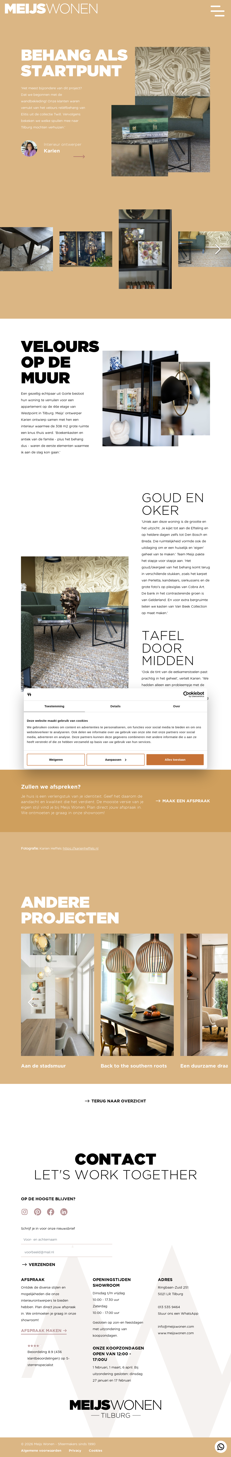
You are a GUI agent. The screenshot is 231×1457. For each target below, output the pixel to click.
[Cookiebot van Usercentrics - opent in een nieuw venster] (186, 694)
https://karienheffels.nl (80, 848)
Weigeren (56, 759)
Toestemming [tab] (54, 706)
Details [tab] (115, 706)
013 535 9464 (169, 1307)
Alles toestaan (175, 759)
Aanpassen (115, 759)
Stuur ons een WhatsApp (178, 1313)
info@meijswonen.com (176, 1326)
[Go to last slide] (31, 1002)
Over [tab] (176, 706)
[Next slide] (218, 249)
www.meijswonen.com (176, 1333)
